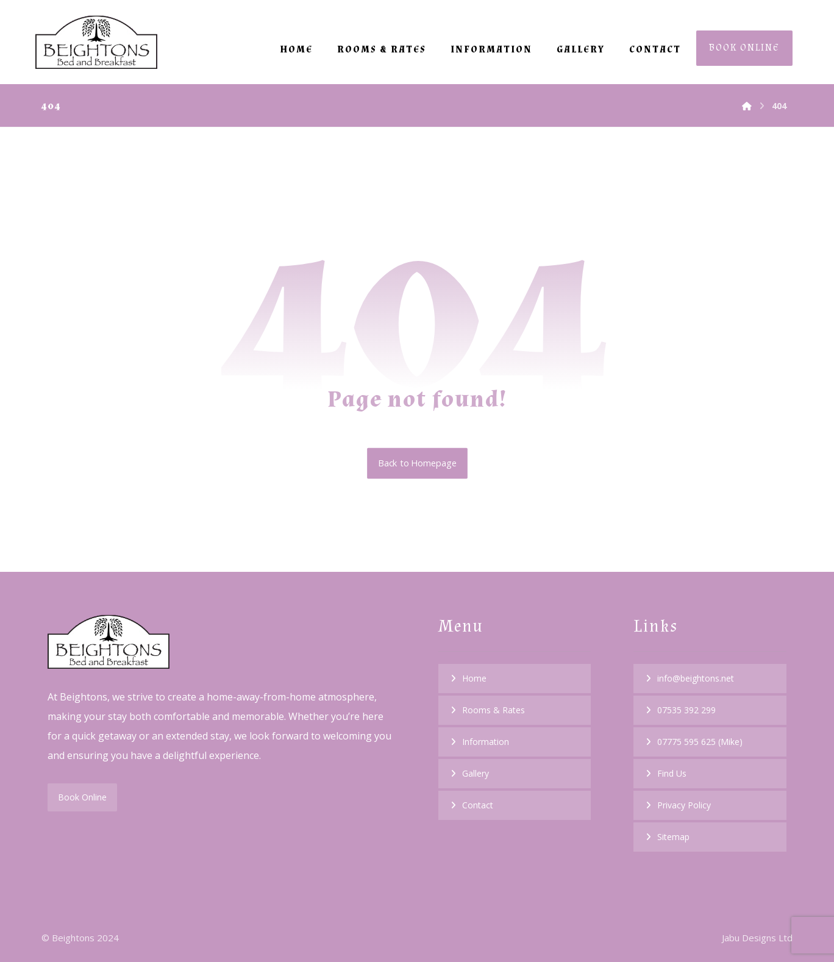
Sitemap (673, 837)
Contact (477, 805)
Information (485, 741)
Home (474, 678)
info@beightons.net (695, 678)
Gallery (475, 773)
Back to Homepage (417, 464)
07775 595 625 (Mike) (700, 741)
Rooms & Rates (493, 710)
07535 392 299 (686, 710)
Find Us (671, 773)
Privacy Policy (684, 805)
